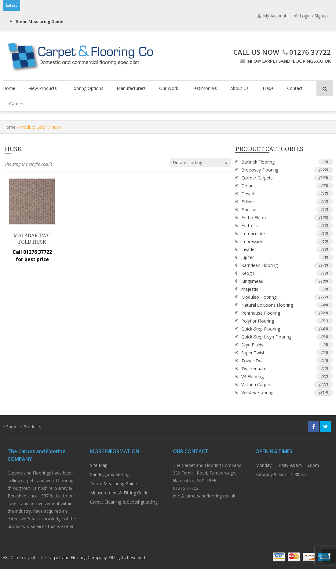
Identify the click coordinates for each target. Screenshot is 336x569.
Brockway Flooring (259, 170)
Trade (268, 88)
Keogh (247, 273)
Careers (16, 103)
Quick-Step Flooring (260, 329)
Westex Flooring (257, 392)
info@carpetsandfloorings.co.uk (285, 61)
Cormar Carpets (257, 178)
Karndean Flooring (259, 265)
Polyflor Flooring (257, 321)
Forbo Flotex (254, 217)
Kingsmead (252, 281)
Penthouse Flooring (260, 313)
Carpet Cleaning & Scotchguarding (124, 502)
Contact (295, 88)
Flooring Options (86, 88)
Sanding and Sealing (110, 474)
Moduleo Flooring (258, 297)
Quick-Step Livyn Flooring (266, 337)
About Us (239, 88)
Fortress (249, 225)
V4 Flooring (252, 376)
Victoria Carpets (256, 384)
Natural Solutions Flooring (267, 305)
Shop (11, 427)
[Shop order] (200, 162)
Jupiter (247, 257)
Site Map (99, 465)
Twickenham (253, 368)
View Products (43, 88)
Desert (248, 194)
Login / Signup (311, 16)
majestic (249, 289)
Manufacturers (131, 88)
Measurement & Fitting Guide (119, 493)
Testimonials (204, 88)
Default (248, 186)
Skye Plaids (252, 345)
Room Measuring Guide (39, 21)
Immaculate (253, 233)
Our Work (168, 88)
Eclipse (248, 202)
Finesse (248, 209)
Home (9, 88)
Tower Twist (253, 361)
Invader (248, 249)
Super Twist (253, 353)
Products (32, 427)
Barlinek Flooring (258, 162)
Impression (252, 241)
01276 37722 (306, 52)
